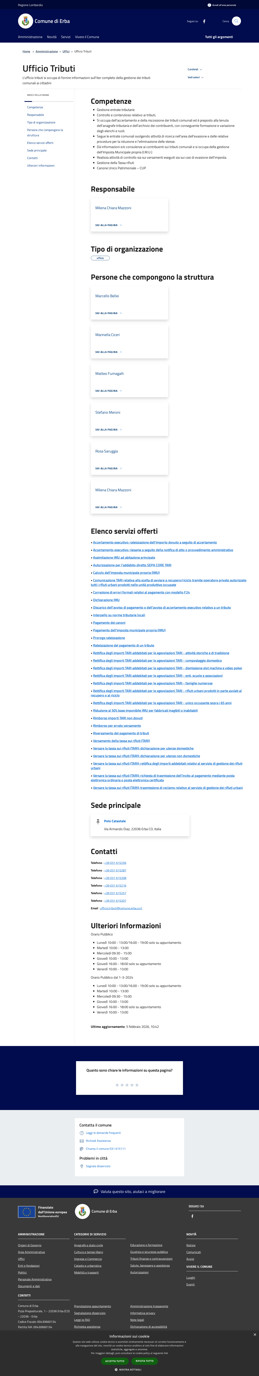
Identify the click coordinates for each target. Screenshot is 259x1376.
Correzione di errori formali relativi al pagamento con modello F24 (141, 592)
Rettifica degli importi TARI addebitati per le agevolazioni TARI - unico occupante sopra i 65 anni (162, 702)
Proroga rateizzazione (109, 637)
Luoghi (190, 1277)
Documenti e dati (29, 1286)
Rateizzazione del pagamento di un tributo (123, 645)
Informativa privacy (142, 1313)
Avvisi (190, 1259)
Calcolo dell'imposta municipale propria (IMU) (126, 572)
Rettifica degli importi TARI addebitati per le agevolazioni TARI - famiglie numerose (153, 683)
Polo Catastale (115, 821)
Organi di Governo (29, 1245)
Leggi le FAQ (82, 1319)
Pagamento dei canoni (109, 622)
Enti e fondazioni (29, 1265)
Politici (22, 1272)
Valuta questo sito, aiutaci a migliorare (129, 1191)
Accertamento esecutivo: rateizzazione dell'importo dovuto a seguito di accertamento (155, 542)
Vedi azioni (196, 77)
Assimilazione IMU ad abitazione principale (124, 557)
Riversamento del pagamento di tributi (121, 733)
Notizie (190, 1245)
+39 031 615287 (115, 870)
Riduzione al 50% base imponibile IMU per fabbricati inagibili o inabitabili (145, 710)
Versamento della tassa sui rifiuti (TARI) (121, 740)
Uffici (66, 51)
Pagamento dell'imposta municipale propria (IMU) (129, 630)
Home (26, 51)
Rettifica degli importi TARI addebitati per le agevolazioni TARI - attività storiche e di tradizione (161, 652)
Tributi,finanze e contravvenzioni (151, 1258)
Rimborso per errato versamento (117, 725)
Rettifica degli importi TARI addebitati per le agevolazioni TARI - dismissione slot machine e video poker (167, 668)
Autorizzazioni (139, 1272)
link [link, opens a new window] (166, 1353)
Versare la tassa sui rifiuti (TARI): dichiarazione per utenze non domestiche (146, 755)
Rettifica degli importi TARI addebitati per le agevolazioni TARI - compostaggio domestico (157, 660)
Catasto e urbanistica (87, 1265)
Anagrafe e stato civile (88, 1245)
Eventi (190, 1284)
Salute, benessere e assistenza (150, 1265)
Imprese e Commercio (88, 1259)
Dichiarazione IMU (106, 599)
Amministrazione (47, 51)
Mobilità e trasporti (86, 1272)
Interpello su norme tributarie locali (119, 615)
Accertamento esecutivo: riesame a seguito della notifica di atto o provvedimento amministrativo (163, 549)
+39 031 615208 (115, 878)
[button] (129, 1369)
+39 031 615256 (115, 862)
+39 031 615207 (115, 900)
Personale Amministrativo (35, 1279)
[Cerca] (236, 21)
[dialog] (129, 1353)
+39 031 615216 (115, 885)
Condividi (195, 69)
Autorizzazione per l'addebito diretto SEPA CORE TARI (132, 565)
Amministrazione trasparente (149, 1306)
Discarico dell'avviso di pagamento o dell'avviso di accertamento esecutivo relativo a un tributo (162, 607)
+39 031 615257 (115, 893)
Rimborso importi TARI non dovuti (118, 718)
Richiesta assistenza (87, 1326)
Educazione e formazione (146, 1245)
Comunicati (193, 1252)
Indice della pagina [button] (38, 95)
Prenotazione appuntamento (92, 1306)
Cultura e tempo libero (88, 1252)
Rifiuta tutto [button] (145, 1361)
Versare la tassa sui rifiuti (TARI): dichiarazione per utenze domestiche (143, 748)
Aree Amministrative (31, 1252)
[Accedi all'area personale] (222, 5)
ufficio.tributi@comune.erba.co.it (121, 908)
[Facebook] (202, 20)
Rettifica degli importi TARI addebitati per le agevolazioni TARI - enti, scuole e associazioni (158, 675)
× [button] (254, 1334)
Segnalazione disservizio (89, 1313)
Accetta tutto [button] (114, 1361)
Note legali (137, 1319)
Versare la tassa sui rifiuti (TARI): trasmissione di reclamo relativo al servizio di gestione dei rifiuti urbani (168, 787)
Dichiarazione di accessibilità (148, 1326)
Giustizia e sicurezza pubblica (149, 1252)
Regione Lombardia (30, 5)
